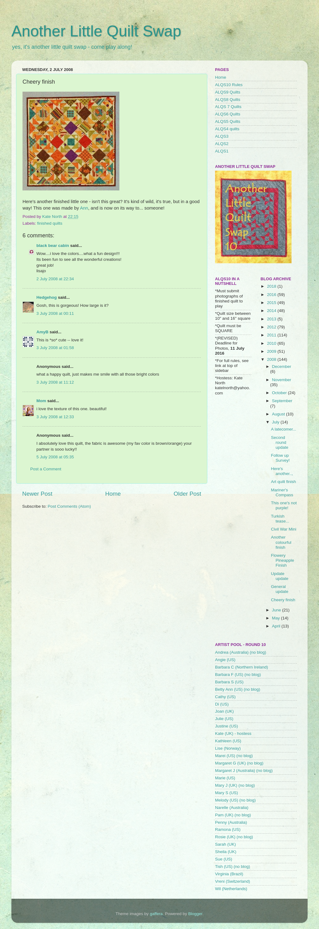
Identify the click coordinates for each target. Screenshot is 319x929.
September (282, 400)
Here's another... (282, 471)
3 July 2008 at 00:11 (55, 313)
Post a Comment (45, 469)
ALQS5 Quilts (227, 121)
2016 (272, 294)
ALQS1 (222, 151)
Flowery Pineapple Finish (282, 560)
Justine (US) (226, 726)
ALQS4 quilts (227, 129)
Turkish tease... (280, 518)
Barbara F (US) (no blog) (238, 674)
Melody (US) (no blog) (235, 800)
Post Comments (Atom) (69, 506)
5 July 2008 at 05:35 (55, 457)
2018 (272, 286)
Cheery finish (283, 600)
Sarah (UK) (225, 844)
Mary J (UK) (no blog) (235, 785)
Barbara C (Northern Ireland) (241, 667)
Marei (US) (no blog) (234, 755)
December (281, 366)
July (276, 422)
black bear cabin (52, 245)
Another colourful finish (281, 542)
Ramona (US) (228, 829)
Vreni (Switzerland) (232, 881)
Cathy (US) (225, 696)
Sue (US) (223, 859)
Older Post (187, 493)
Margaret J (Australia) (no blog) (244, 770)
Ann (84, 208)
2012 (272, 327)
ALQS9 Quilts (227, 92)
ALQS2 (222, 143)
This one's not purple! (284, 505)
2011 (272, 335)
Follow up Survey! (280, 458)
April (277, 626)
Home (113, 493)
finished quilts (49, 223)
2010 (272, 343)
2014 (272, 310)
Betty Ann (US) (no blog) (237, 689)
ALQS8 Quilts (227, 99)
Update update (279, 576)
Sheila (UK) (225, 851)
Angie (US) (225, 659)
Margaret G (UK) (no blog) (239, 763)
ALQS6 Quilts (227, 114)
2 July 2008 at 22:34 (55, 279)
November (281, 379)
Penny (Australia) (231, 822)
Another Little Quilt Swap (96, 31)
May (276, 618)
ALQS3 (222, 136)
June (277, 610)
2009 (272, 351)
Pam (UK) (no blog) (233, 815)
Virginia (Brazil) (229, 874)
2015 (272, 302)
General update (279, 589)
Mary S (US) (226, 792)
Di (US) (222, 704)
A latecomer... (283, 429)
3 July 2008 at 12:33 (55, 417)
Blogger (195, 913)
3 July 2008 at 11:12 (55, 382)
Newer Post (37, 493)
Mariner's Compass (282, 492)
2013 (272, 319)
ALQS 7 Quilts (228, 106)
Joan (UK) (224, 711)
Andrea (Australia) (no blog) (240, 652)
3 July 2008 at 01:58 (55, 347)
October (280, 392)
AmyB (42, 332)
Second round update (279, 442)
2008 (272, 359)
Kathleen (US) (228, 741)
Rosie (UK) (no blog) (234, 837)
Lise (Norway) (228, 748)
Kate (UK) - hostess (233, 733)
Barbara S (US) (229, 682)
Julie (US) (224, 718)
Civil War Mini (283, 529)
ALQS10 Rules (228, 84)
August (279, 414)
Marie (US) (225, 778)
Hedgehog (46, 297)
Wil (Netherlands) (231, 888)
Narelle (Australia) (231, 807)
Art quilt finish (283, 481)
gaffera (156, 913)
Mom (41, 400)
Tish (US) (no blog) (232, 866)
